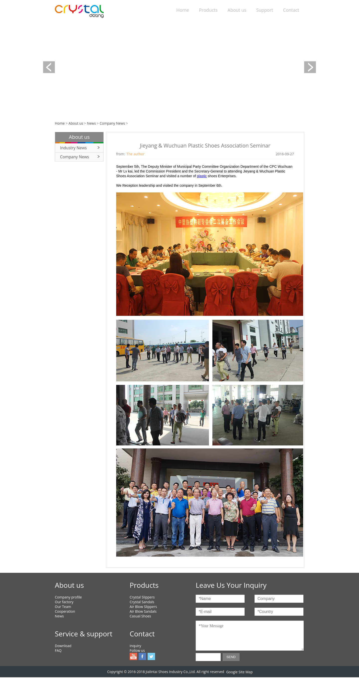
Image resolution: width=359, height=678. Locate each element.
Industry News (73, 148)
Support (264, 10)
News (91, 123)
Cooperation (65, 611)
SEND (231, 657)
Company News (112, 123)
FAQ (58, 650)
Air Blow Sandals (143, 611)
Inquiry (135, 645)
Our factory (64, 601)
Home (182, 10)
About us (237, 10)
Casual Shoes (140, 616)
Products (208, 10)
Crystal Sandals (142, 601)
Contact (291, 10)
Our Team (63, 606)
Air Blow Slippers (143, 606)
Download (63, 645)
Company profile (68, 597)
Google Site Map (239, 672)
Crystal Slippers (142, 597)
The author (136, 154)
